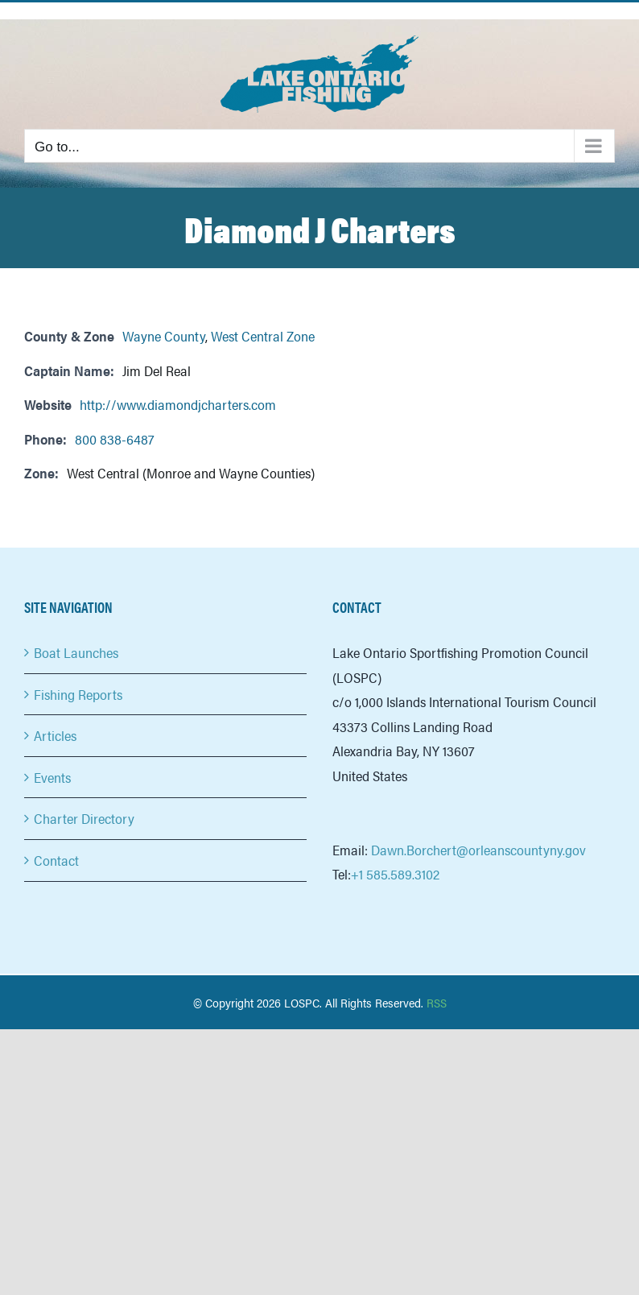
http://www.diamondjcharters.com (178, 404)
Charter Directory (84, 818)
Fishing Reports (78, 694)
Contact (56, 860)
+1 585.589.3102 (395, 873)
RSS (437, 1002)
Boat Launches (76, 652)
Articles (55, 735)
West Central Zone (263, 335)
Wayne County (163, 335)
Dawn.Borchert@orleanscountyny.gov (478, 849)
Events (52, 777)
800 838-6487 (114, 439)
